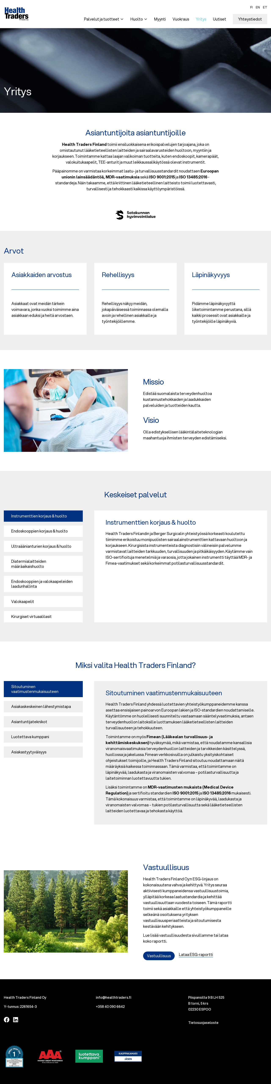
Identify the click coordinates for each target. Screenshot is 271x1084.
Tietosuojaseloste (203, 1022)
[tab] (43, 516)
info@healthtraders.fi (113, 997)
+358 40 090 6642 (110, 1006)
